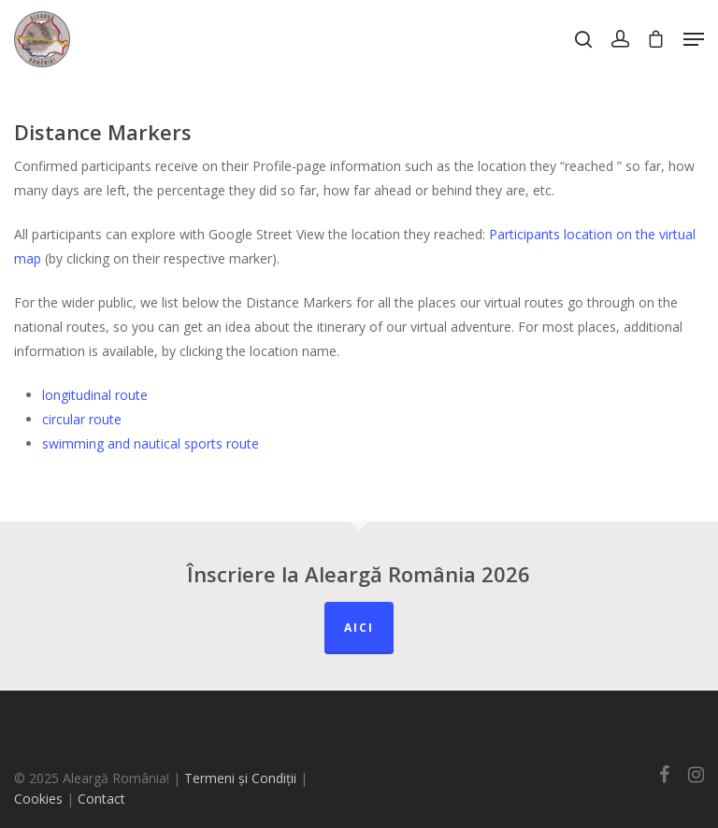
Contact (101, 798)
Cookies (38, 798)
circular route (82, 419)
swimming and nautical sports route (150, 443)
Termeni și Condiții (240, 778)
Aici (359, 627)
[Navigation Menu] (693, 39)
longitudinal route (95, 395)
